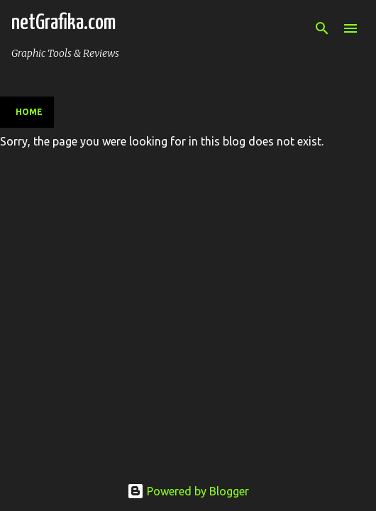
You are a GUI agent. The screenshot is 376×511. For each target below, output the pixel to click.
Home (29, 111)
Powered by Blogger (188, 491)
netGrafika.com (63, 22)
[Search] (322, 28)
